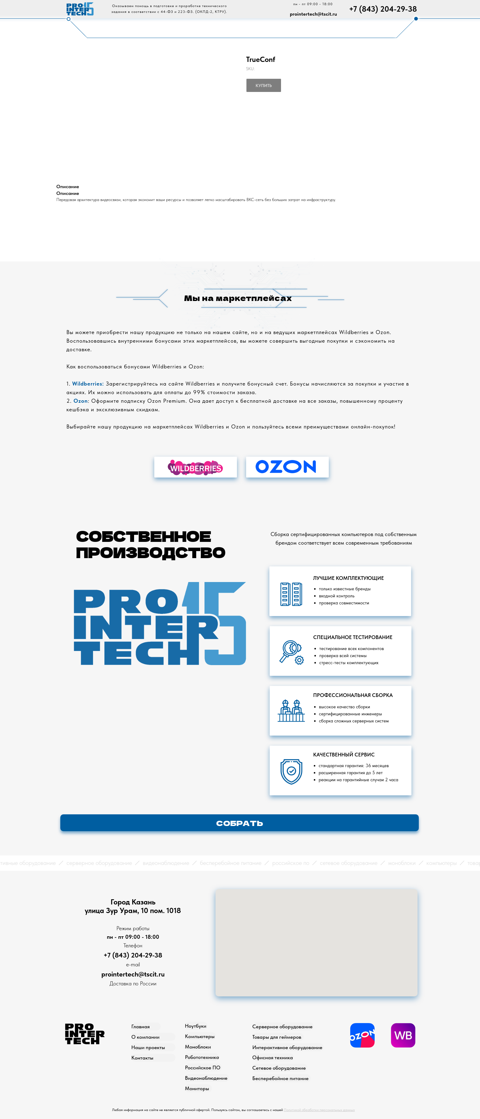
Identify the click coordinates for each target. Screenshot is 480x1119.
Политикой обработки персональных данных (319, 1110)
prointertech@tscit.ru (313, 14)
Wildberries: (88, 383)
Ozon (80, 401)
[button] (239, 822)
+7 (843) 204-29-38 (383, 8)
